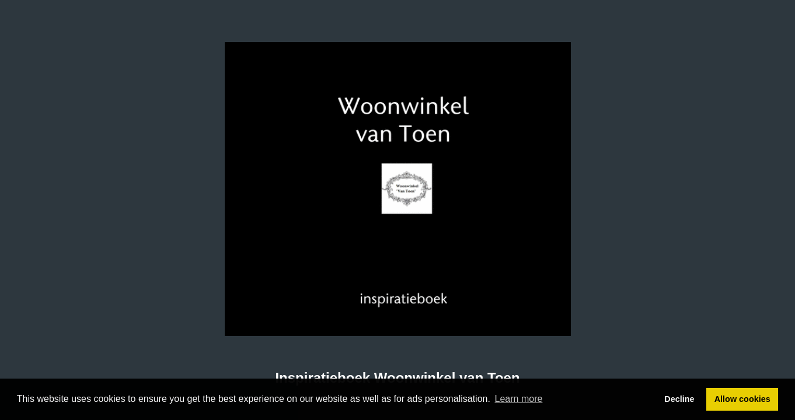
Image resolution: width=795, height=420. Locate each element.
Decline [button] (679, 399)
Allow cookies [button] (742, 399)
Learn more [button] (519, 399)
